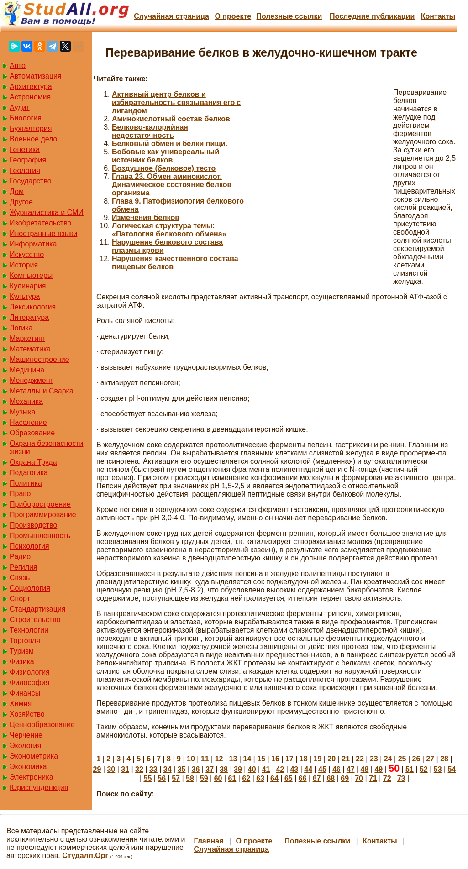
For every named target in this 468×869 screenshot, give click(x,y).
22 (360, 759)
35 (182, 769)
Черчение (26, 735)
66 (303, 778)
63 (260, 778)
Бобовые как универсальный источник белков (165, 156)
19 (318, 759)
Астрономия (30, 97)
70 (359, 778)
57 (176, 778)
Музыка (23, 412)
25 (402, 759)
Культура (25, 296)
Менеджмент (31, 380)
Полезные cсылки (289, 16)
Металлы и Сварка (42, 391)
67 (317, 778)
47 (351, 769)
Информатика (33, 244)
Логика (21, 328)
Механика (26, 401)
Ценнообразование (42, 724)
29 (97, 769)
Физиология (30, 672)
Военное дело (34, 139)
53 (438, 769)
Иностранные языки (43, 233)
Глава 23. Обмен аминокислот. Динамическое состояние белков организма (171, 185)
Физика (22, 661)
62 (246, 778)
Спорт (20, 598)
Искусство (27, 254)
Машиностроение (39, 359)
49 (378, 769)
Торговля (25, 640)
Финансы (25, 693)
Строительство (35, 619)
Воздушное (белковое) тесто (164, 168)
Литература (29, 317)
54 (452, 769)
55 (148, 778)
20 (331, 759)
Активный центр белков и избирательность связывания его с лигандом (176, 102)
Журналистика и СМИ (47, 212)
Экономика (28, 766)
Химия (21, 703)
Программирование (43, 514)
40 (252, 769)
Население (28, 422)
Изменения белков (145, 217)
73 (401, 778)
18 (304, 759)
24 (388, 759)
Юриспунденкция (39, 787)
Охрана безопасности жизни (46, 447)
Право (20, 493)
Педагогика (29, 472)
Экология (25, 745)
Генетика (25, 149)
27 (430, 759)
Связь (20, 577)
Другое (21, 202)
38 (224, 769)
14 (247, 759)
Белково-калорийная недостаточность (150, 131)
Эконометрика (34, 756)
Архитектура (31, 86)
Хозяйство (27, 714)
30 (111, 769)
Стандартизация (37, 609)
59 (204, 778)
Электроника (31, 777)
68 (330, 778)
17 (289, 759)
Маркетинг (27, 338)
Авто (18, 65)
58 (190, 778)
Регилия (23, 567)
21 (346, 759)
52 (424, 769)
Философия (29, 682)
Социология (30, 588)
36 (195, 769)
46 (336, 769)
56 (162, 778)
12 (219, 759)
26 (416, 759)
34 (167, 769)
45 (322, 769)
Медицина (27, 370)
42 (280, 769)
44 (308, 769)
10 (191, 759)
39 (238, 769)
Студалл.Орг (85, 855)
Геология (25, 170)
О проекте (233, 16)
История (24, 265)
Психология (29, 546)
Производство (33, 525)
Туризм (22, 651)
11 (205, 759)
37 (209, 769)
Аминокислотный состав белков (171, 119)
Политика (26, 483)
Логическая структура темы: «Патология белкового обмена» (169, 230)
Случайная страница (171, 16)
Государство (31, 181)
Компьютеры (31, 275)
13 (233, 759)
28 (444, 759)
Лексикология (33, 307)
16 (275, 759)
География (28, 160)
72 (387, 778)
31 (125, 769)
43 (294, 769)
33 (153, 769)
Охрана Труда (33, 462)
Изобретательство (40, 223)
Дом (17, 191)
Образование (32, 433)
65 (288, 778)
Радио (20, 556)
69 (345, 778)
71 (373, 778)
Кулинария (28, 286)
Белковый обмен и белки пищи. (169, 143)
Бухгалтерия (31, 128)
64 (274, 778)
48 (365, 769)
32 (139, 769)
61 (232, 778)
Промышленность (40, 535)
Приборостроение (40, 504)
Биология (26, 118)
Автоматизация (36, 76)
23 (374, 759)
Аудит (20, 107)
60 (218, 778)
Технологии (29, 630)
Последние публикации (372, 16)
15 (261, 759)
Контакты (438, 16)
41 (266, 769)
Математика (30, 349)
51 (409, 769)
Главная (208, 841)
